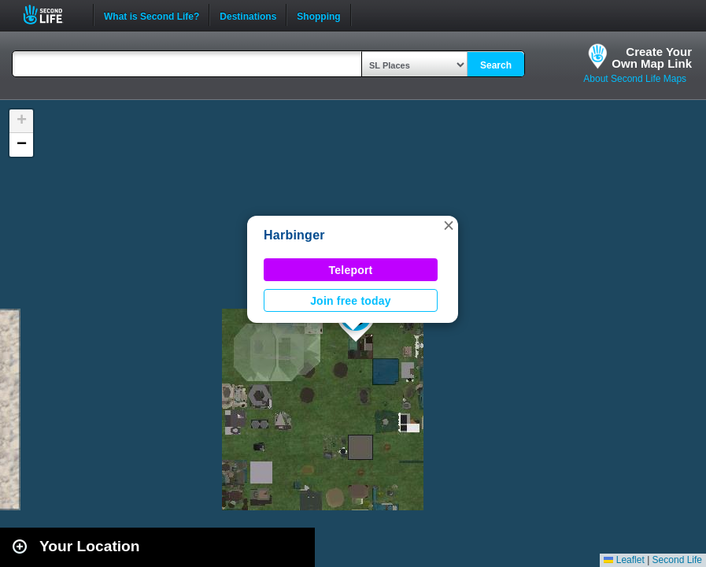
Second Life (51, 14)
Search (496, 65)
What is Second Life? (151, 15)
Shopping (318, 15)
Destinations (248, 15)
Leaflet (624, 559)
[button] (448, 225)
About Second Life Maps (634, 78)
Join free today (350, 301)
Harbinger (294, 235)
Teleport (351, 270)
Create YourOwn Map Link (652, 57)
